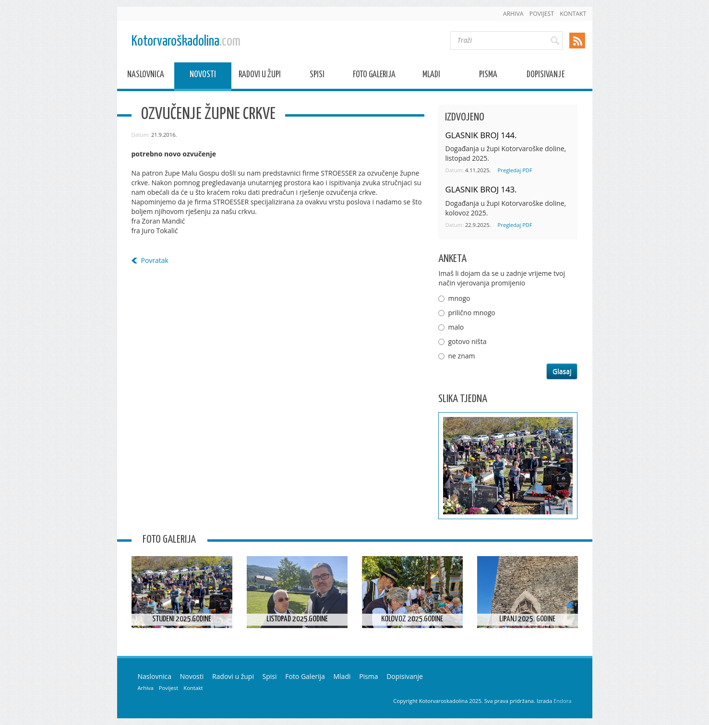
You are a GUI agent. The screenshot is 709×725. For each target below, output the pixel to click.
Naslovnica (145, 76)
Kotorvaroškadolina (186, 41)
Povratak (154, 260)
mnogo (459, 298)
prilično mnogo (471, 312)
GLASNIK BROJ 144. (481, 135)
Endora (562, 700)
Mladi (431, 76)
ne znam (461, 355)
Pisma (488, 76)
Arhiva (513, 14)
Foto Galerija (374, 76)
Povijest (541, 14)
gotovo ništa (467, 341)
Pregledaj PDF (515, 170)
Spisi (317, 76)
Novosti (203, 76)
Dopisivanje (546, 76)
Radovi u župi (260, 76)
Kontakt (573, 14)
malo (456, 327)
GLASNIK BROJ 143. (481, 189)
